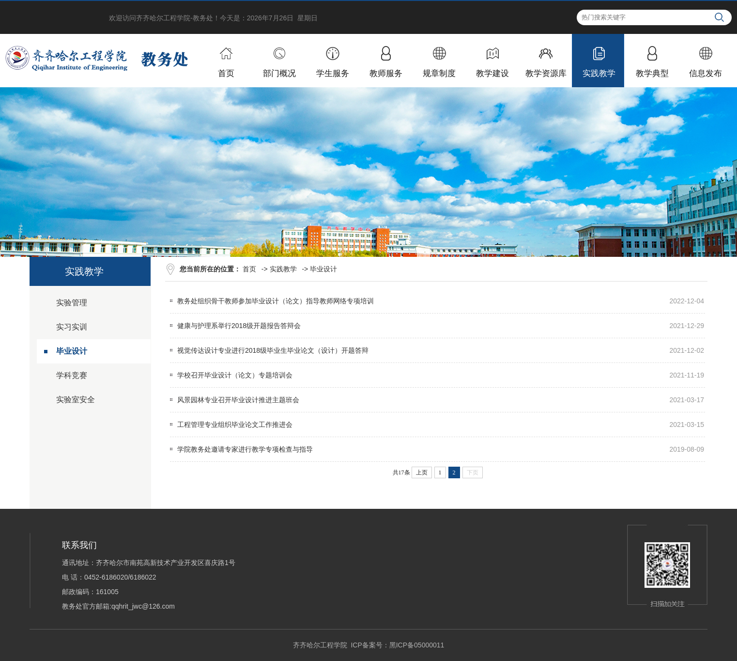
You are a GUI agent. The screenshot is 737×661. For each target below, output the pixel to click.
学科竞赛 (71, 375)
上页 (422, 472)
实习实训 (71, 327)
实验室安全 (75, 399)
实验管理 (71, 303)
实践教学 (283, 269)
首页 (249, 269)
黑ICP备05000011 (417, 645)
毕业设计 (71, 351)
